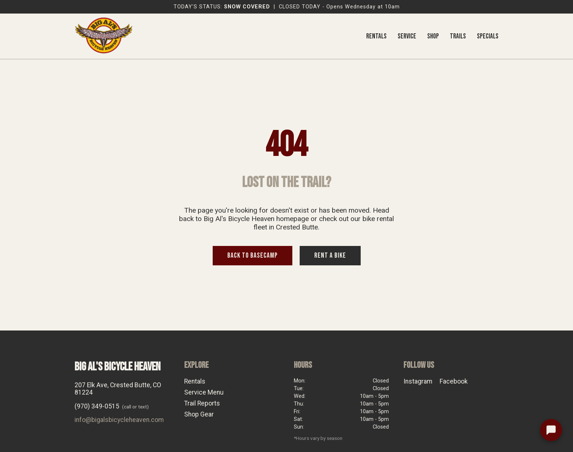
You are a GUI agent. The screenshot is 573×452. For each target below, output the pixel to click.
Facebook (454, 381)
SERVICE (407, 36)
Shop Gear (199, 414)
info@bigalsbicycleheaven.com (119, 419)
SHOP (433, 36)
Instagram (417, 381)
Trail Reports (202, 403)
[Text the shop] (551, 430)
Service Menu (204, 392)
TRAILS (458, 36)
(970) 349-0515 (97, 406)
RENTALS (376, 36)
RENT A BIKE (330, 255)
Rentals (194, 381)
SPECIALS (487, 36)
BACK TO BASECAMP (252, 255)
